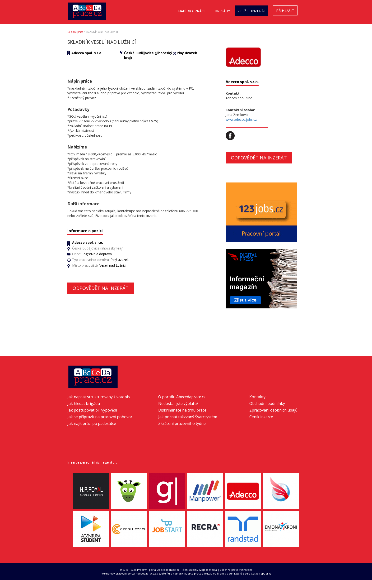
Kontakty (257, 396)
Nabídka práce (192, 11)
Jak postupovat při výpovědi (92, 410)
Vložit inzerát (251, 10)
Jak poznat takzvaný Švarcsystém (187, 416)
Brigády (222, 11)
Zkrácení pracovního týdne (182, 423)
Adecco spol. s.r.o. (86, 53)
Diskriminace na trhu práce (182, 410)
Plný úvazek (187, 53)
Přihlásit (285, 10)
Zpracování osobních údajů (273, 410)
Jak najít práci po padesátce (91, 423)
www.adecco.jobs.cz (241, 119)
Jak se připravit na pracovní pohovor (99, 416)
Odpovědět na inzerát (101, 288)
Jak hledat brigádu (83, 403)
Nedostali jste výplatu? (178, 403)
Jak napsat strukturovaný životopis (98, 396)
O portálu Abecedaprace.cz (181, 396)
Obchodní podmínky (267, 403)
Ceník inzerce (261, 416)
